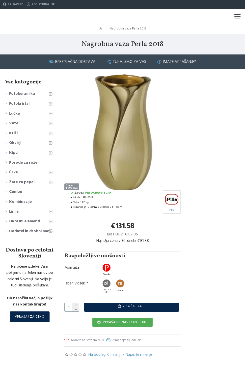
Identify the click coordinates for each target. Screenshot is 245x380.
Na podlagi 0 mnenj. (104, 354)
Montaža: (72, 267)
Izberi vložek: (75, 283)
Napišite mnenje (139, 354)
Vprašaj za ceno (30, 316)
